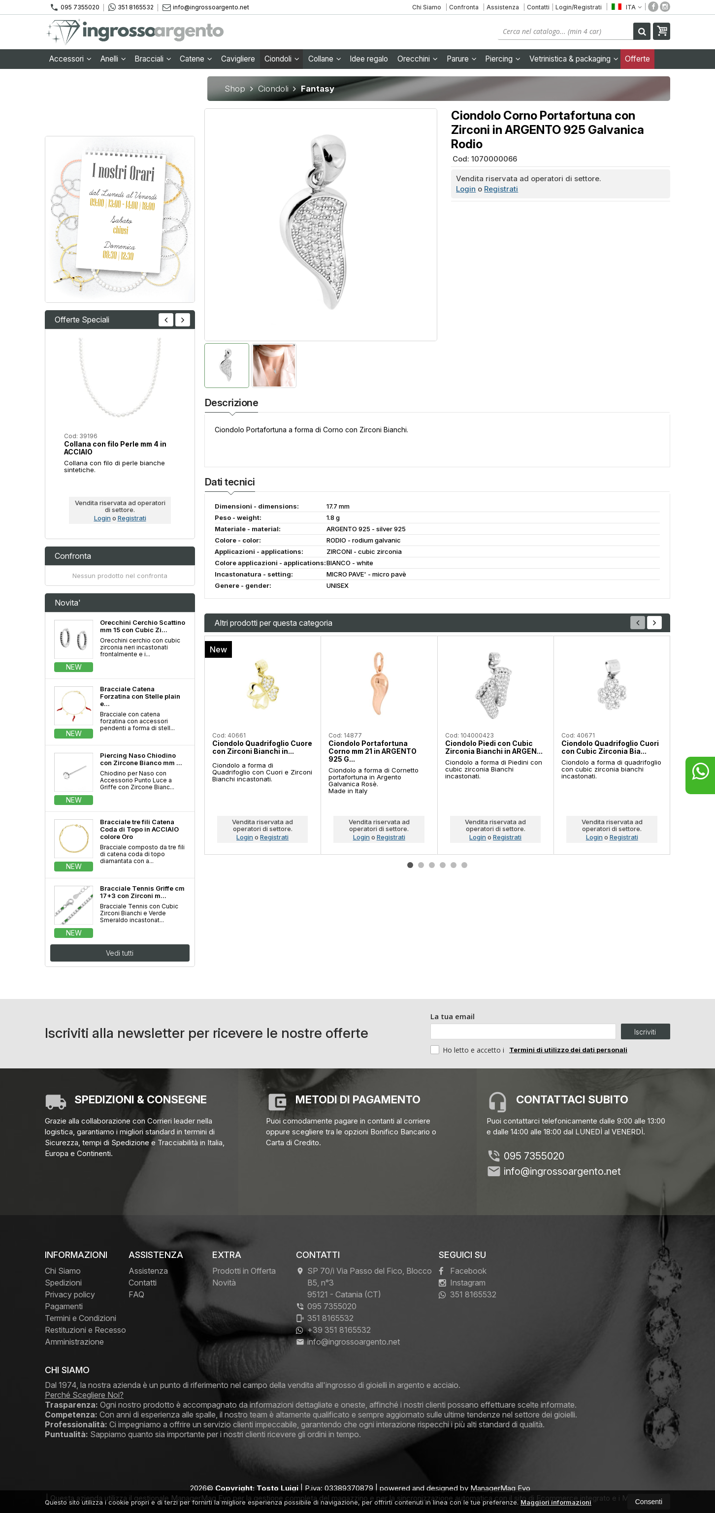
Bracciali (152, 59)
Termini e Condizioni (80, 1318)
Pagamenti (64, 1306)
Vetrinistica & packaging (573, 59)
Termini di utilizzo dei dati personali (568, 1050)
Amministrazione (74, 1342)
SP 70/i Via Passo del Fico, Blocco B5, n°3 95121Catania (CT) (364, 1282)
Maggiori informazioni (555, 1502)
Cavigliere (238, 59)
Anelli (113, 59)
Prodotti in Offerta (244, 1271)
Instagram (462, 1283)
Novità (224, 1283)
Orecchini (417, 59)
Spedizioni (63, 1283)
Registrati (501, 188)
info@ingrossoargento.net (205, 7)
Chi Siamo (426, 7)
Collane (324, 59)
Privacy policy (70, 1294)
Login (466, 188)
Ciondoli (281, 59)
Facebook (463, 1271)
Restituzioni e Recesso (85, 1330)
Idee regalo (369, 59)
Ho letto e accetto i (468, 1050)
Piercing (502, 59)
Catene (196, 59)
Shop (235, 89)
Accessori (70, 59)
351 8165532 (131, 7)
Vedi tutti (119, 953)
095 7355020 (74, 7)
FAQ (136, 1294)
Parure (462, 59)
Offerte (637, 59)
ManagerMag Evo (500, 1488)
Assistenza (503, 7)
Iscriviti (645, 1032)
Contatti (538, 7)
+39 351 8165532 (333, 1330)
